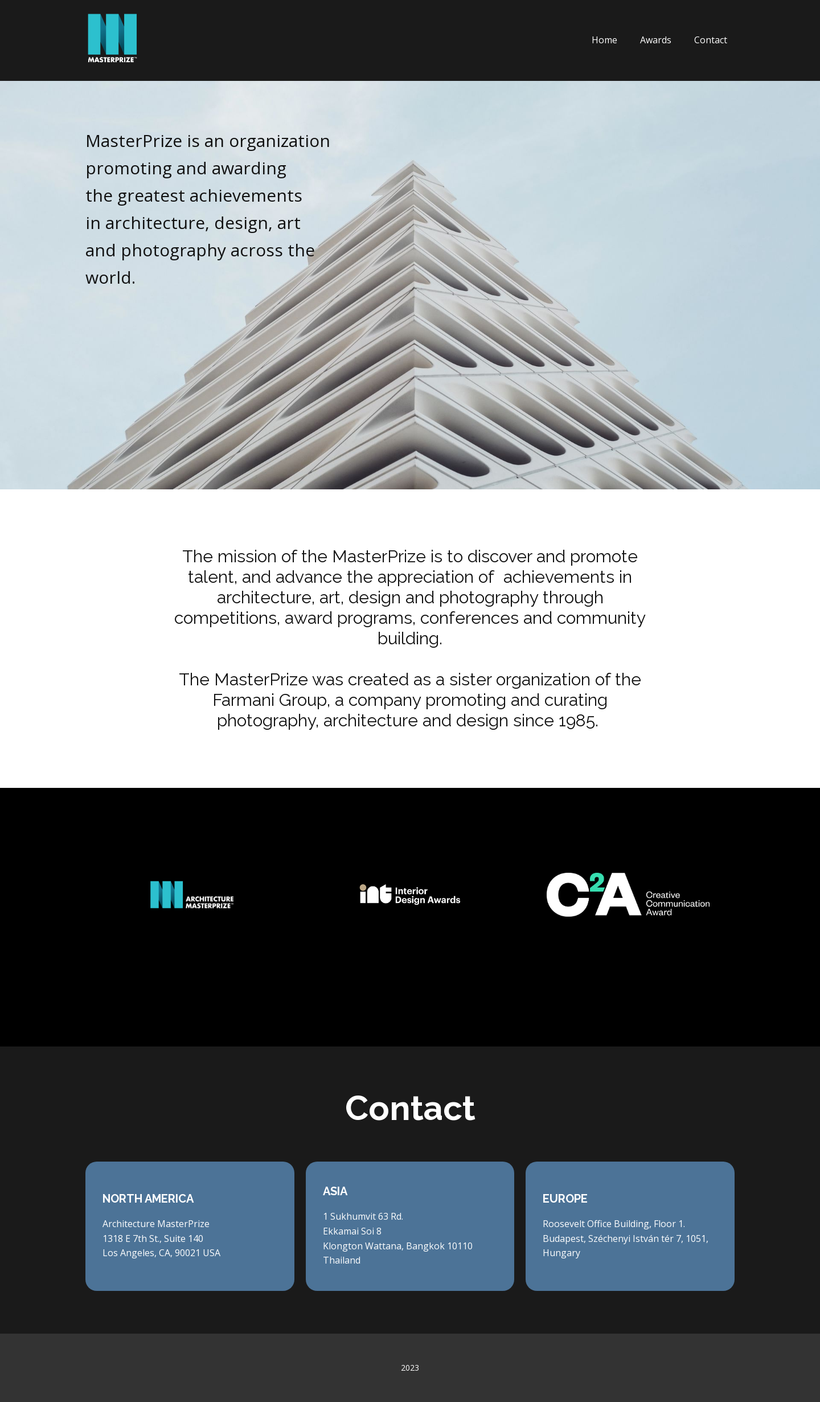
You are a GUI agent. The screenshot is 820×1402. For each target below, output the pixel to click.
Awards (655, 40)
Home (604, 40)
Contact (710, 40)
